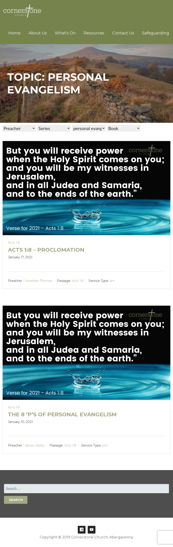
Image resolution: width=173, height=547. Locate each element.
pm (105, 445)
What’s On (65, 33)
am (112, 281)
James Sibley (35, 445)
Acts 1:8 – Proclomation (46, 250)
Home (14, 33)
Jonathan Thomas (38, 281)
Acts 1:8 (14, 243)
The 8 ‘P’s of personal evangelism (62, 414)
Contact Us (123, 33)
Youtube (91, 530)
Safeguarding (155, 33)
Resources (94, 33)
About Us (38, 33)
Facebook (82, 530)
